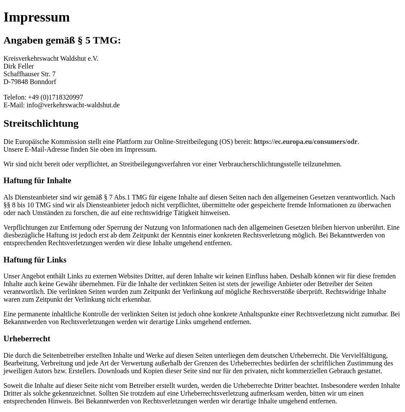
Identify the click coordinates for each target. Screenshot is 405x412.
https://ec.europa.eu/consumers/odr (306, 141)
